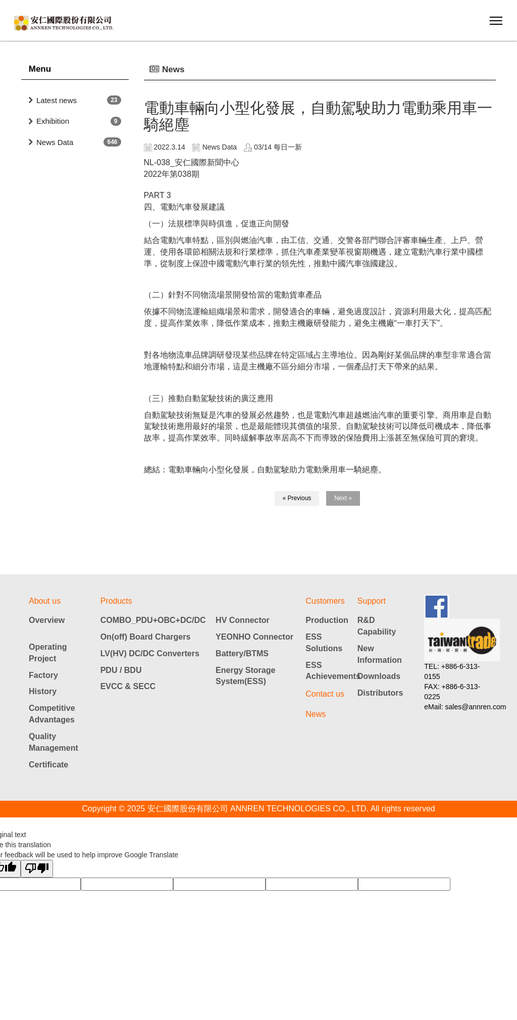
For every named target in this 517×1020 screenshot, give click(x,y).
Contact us (324, 694)
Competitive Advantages (52, 714)
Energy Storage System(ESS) (245, 676)
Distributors (380, 693)
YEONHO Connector (254, 637)
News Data (54, 142)
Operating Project (48, 653)
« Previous (297, 498)
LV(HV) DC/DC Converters (149, 653)
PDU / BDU (121, 670)
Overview (47, 620)
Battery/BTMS (242, 653)
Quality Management (53, 742)
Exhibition (52, 121)
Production (326, 620)
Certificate (48, 764)
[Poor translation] (37, 869)
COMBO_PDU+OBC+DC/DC (153, 620)
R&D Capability (376, 626)
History (43, 691)
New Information (379, 654)
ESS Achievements (331, 671)
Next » (343, 498)
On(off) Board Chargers (145, 637)
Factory (43, 675)
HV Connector (243, 620)
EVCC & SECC (128, 686)
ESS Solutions (323, 643)
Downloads (378, 676)
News (315, 714)
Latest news (56, 100)
